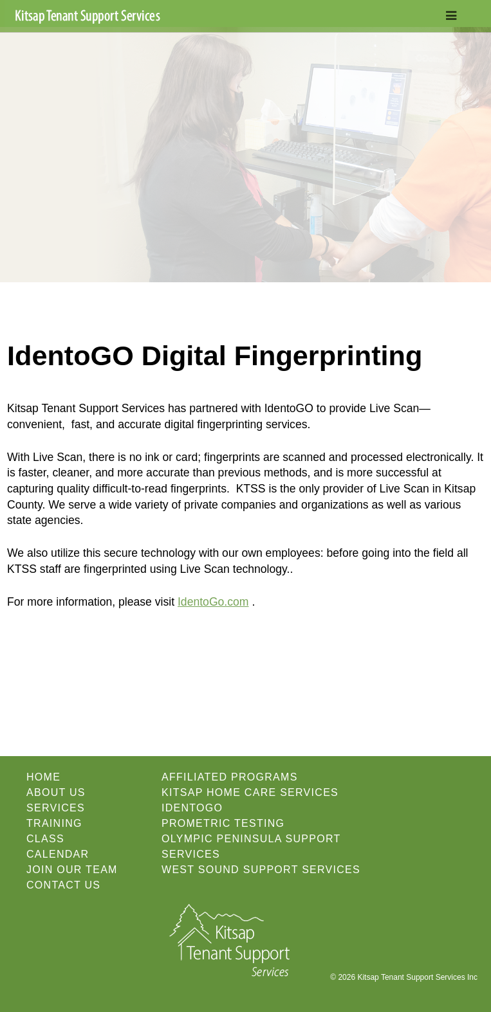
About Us (56, 792)
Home (43, 777)
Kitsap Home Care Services (250, 792)
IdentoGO (192, 807)
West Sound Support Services (261, 869)
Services (55, 807)
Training (54, 823)
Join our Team (72, 869)
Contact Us (63, 885)
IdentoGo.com (213, 601)
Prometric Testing (223, 823)
